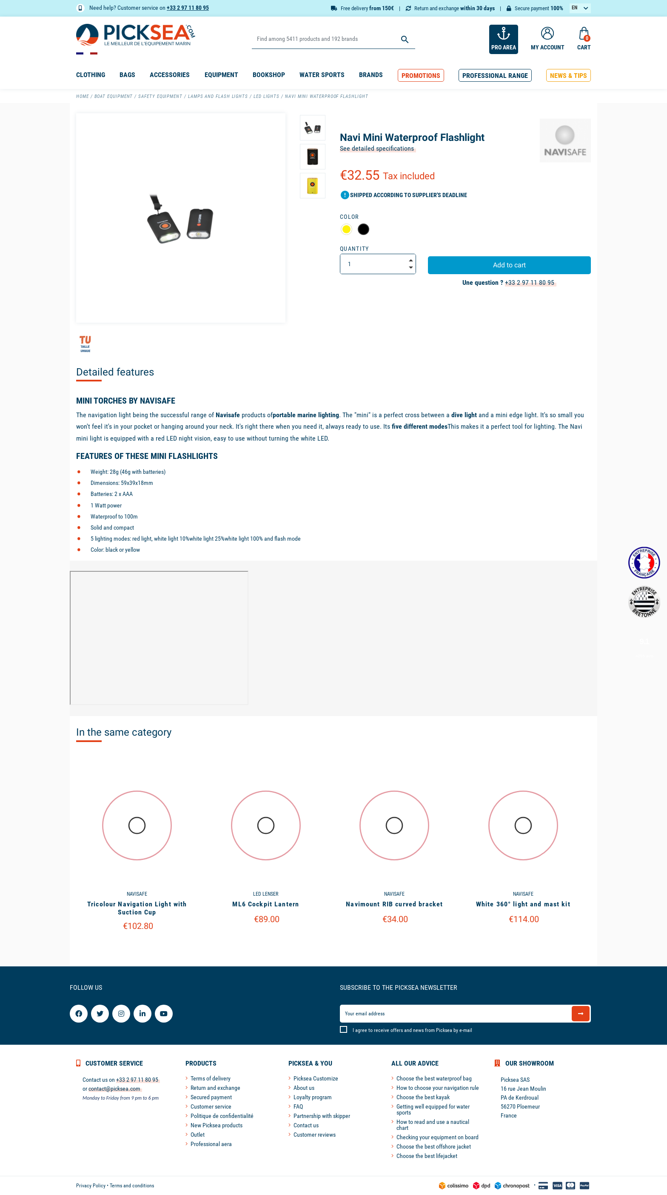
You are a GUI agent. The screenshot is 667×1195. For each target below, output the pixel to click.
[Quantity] (378, 264)
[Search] (333, 39)
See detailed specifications (377, 148)
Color (349, 216)
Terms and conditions (132, 1186)
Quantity (354, 248)
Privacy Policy (90, 1186)
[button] (421, 75)
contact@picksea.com (114, 1088)
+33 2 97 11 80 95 (188, 7)
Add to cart (509, 265)
